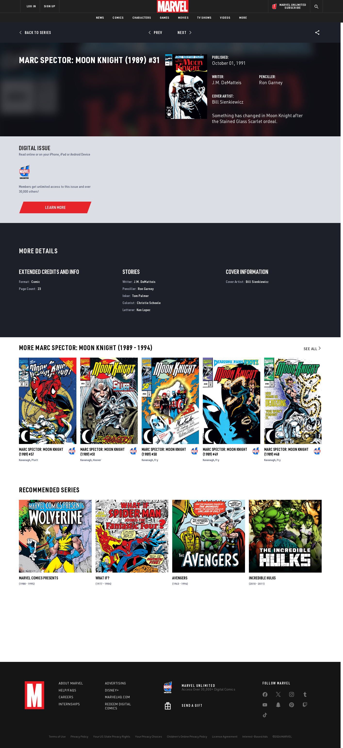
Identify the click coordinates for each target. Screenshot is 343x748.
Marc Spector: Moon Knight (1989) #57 (41, 512)
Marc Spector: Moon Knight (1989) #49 (225, 512)
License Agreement (224, 736)
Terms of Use (57, 736)
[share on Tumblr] (304, 695)
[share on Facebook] (265, 695)
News (100, 17)
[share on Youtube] (264, 705)
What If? (102, 638)
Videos (225, 17)
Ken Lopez (143, 370)
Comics (118, 17)
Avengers (179, 638)
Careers (66, 697)
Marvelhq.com (117, 697)
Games (164, 17)
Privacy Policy (79, 736)
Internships (69, 704)
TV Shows (204, 17)
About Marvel (71, 683)
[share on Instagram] (291, 695)
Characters (141, 17)
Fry (156, 520)
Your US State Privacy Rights (111, 736)
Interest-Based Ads (255, 736)
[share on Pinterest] (291, 705)
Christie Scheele (149, 363)
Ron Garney (219, 104)
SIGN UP (49, 6)
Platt (35, 520)
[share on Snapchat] (278, 705)
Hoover (97, 520)
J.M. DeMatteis (124, 104)
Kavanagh (24, 520)
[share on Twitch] (304, 705)
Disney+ (112, 690)
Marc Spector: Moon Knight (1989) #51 (102, 512)
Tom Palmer (140, 356)
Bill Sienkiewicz (125, 123)
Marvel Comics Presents (38, 638)
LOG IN (31, 6)
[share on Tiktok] (264, 716)
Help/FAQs (67, 690)
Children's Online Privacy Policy (187, 736)
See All (313, 409)
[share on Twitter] (278, 695)
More (243, 17)
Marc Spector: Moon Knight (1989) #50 (164, 512)
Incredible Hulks (262, 638)
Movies (183, 17)
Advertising (115, 683)
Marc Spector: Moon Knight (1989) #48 (286, 512)
